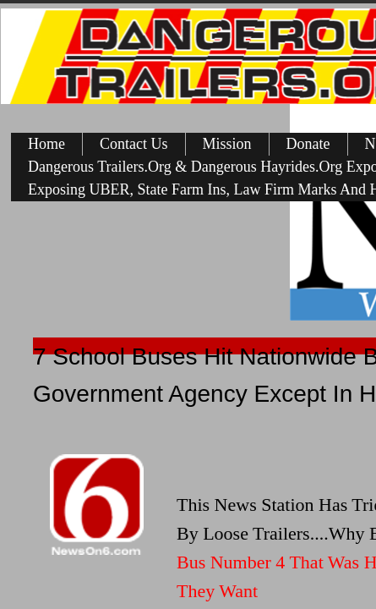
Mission (227, 143)
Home (46, 143)
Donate (308, 143)
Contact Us (134, 143)
